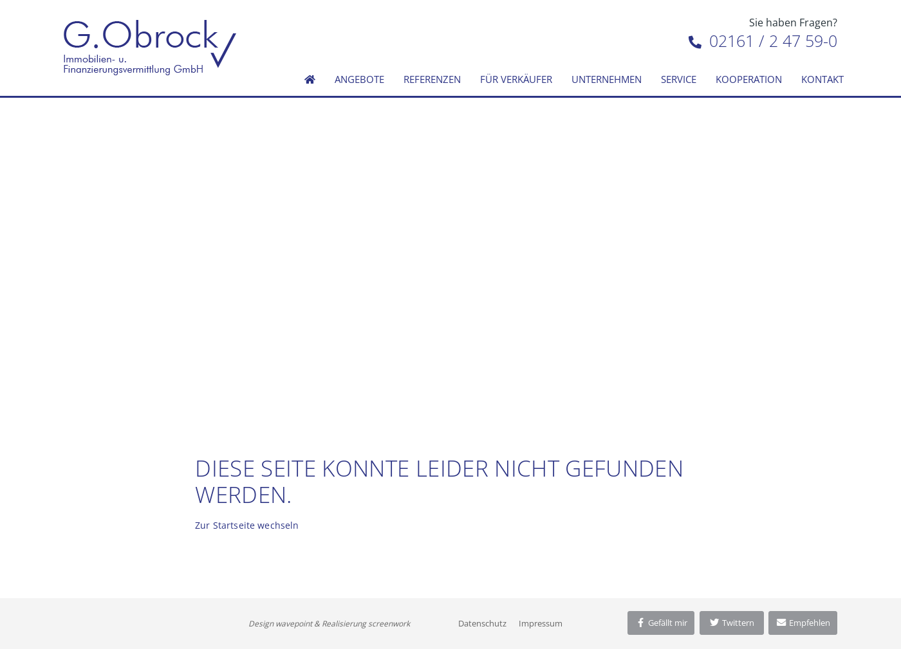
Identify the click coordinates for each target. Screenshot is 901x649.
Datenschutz (482, 623)
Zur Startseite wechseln (247, 525)
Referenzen (432, 79)
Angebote (359, 79)
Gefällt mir (661, 622)
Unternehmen (606, 79)
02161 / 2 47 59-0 (763, 40)
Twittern (731, 622)
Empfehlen (803, 622)
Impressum (540, 623)
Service (678, 79)
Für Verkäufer (516, 79)
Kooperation (749, 79)
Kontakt (822, 79)
